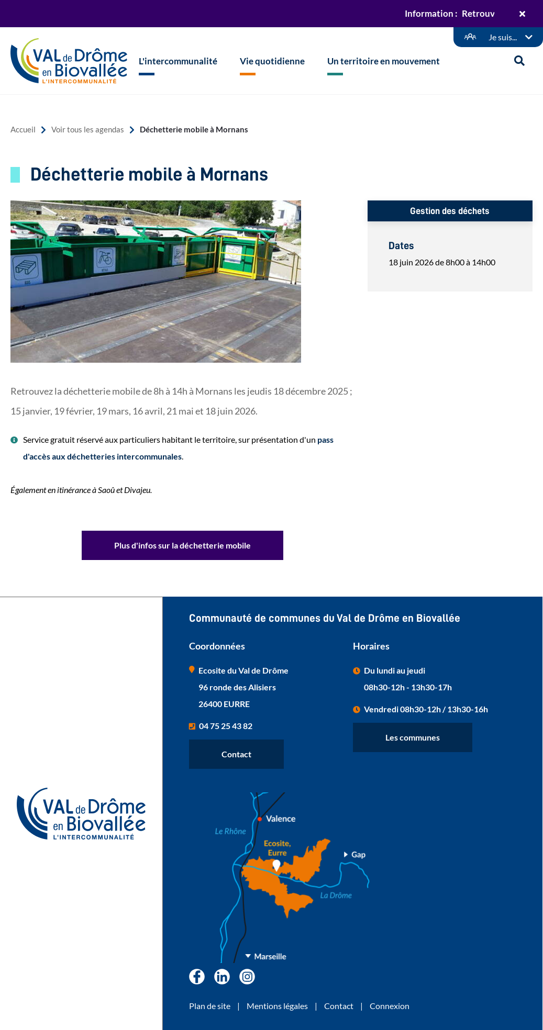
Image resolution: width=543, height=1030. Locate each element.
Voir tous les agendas (87, 129)
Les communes (412, 737)
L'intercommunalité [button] (178, 60)
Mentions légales (277, 1006)
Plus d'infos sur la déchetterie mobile (182, 545)
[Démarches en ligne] (498, 37)
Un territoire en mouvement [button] (383, 60)
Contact (236, 754)
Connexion (389, 1006)
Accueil (23, 129)
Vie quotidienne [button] (272, 60)
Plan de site (209, 1006)
